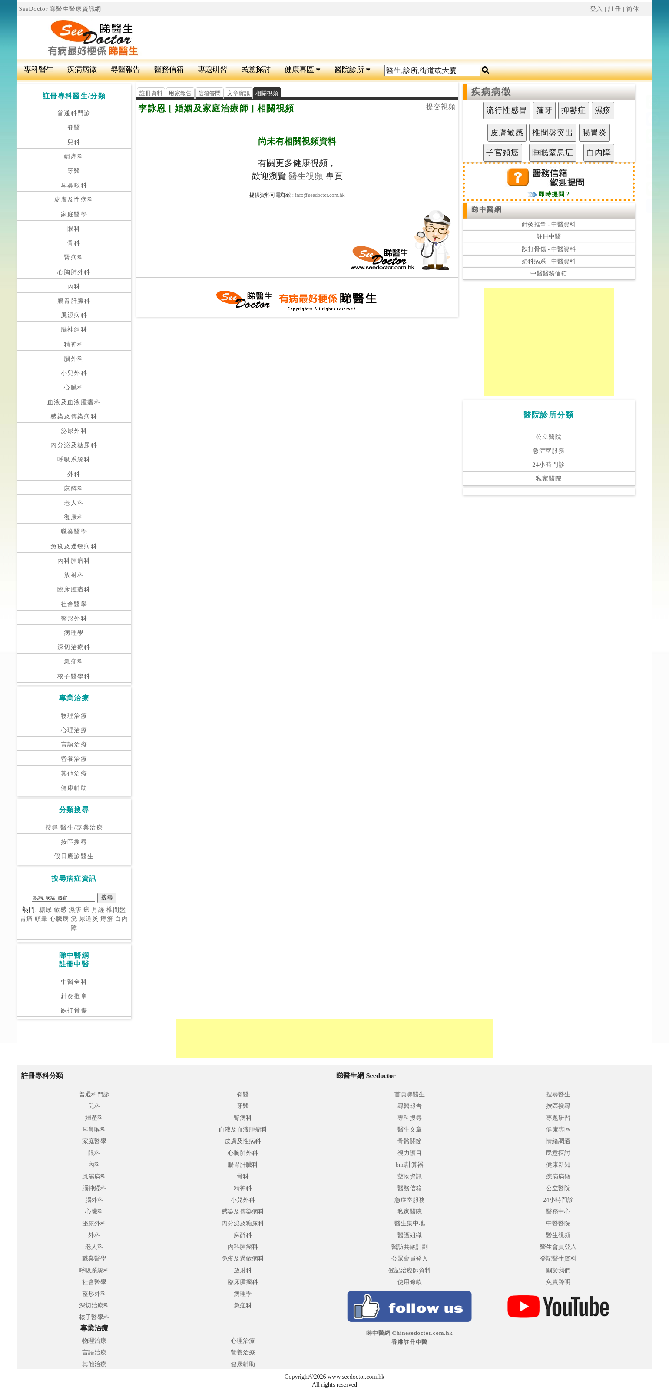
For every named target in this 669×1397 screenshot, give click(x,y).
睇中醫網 (486, 209)
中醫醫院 (558, 1223)
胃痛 (26, 919)
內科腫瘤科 (74, 560)
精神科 (74, 344)
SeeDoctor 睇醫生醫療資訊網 (60, 9)
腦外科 (74, 358)
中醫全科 (74, 982)
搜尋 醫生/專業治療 (74, 827)
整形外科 (74, 618)
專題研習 (212, 69)
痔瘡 (106, 919)
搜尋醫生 (558, 1094)
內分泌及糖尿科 (73, 445)
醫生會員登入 (558, 1247)
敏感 (60, 909)
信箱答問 (209, 93)
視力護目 (409, 1153)
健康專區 (303, 70)
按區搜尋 (74, 842)
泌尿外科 (74, 431)
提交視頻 (441, 106)
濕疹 (75, 909)
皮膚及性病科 (74, 199)
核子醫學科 (74, 676)
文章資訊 (238, 93)
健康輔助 (74, 788)
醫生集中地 (409, 1223)
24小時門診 (548, 464)
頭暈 (41, 919)
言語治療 (74, 744)
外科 (74, 474)
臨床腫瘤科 (74, 589)
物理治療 (74, 716)
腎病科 (74, 257)
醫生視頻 (305, 176)
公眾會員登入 (409, 1258)
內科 (74, 286)
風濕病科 (74, 315)
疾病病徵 (82, 69)
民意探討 (256, 69)
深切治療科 (74, 647)
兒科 (74, 142)
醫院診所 (352, 70)
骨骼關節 (409, 1141)
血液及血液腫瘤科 (74, 402)
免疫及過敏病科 (73, 546)
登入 (596, 9)
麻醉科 (74, 488)
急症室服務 (549, 451)
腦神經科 (74, 329)
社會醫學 (74, 604)
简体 (632, 9)
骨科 (74, 243)
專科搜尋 (409, 1118)
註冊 (614, 9)
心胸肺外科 (74, 272)
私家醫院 (548, 478)
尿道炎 (89, 919)
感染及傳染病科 (73, 416)
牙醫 (74, 171)
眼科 (74, 229)
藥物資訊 (409, 1176)
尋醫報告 (125, 69)
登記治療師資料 (409, 1270)
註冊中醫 (549, 236)
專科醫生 (38, 69)
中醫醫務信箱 (548, 273)
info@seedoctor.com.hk (319, 195)
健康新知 (558, 1164)
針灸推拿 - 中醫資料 (549, 224)
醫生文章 (409, 1129)
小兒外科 (74, 373)
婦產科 (74, 156)
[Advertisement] (388, 37)
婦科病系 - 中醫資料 (549, 261)
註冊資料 (150, 93)
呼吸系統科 (74, 459)
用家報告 (180, 93)
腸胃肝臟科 (74, 301)
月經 (98, 909)
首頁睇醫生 (409, 1094)
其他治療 (74, 773)
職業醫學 (74, 531)
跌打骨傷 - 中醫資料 (549, 249)
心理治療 (74, 730)
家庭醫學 (74, 214)
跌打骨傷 (74, 1010)
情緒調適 (558, 1141)
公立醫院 (548, 437)
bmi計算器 (410, 1164)
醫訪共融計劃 (409, 1247)
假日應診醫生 (74, 856)
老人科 (74, 503)
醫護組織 (409, 1235)
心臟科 (74, 387)
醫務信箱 (169, 69)
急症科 (74, 661)
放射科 (74, 575)
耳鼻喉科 (74, 185)
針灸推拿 (74, 996)
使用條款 (409, 1282)
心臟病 (59, 919)
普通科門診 (74, 113)
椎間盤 (116, 909)
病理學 (74, 633)
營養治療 (74, 759)
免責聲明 (558, 1282)
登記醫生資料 (558, 1258)
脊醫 (74, 127)
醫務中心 (558, 1211)
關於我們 (558, 1270)
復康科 (74, 517)
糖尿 (45, 909)
